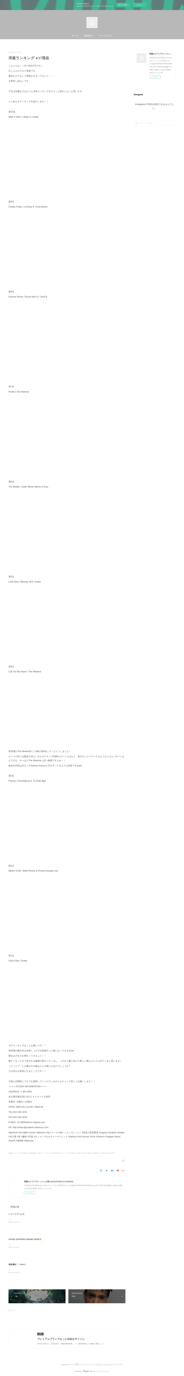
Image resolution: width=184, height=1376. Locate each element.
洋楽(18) (25, 1153)
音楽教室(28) (33, 1153)
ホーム (75, 35)
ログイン (139, 5)
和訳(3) (10, 1153)
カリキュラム (105, 35)
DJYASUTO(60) (55, 1153)
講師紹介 (88, 35)
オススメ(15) (18, 1153)
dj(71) (85, 1153)
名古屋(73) (79, 1153)
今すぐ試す (123, 5)
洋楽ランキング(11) (44, 1153)
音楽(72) (90, 1153)
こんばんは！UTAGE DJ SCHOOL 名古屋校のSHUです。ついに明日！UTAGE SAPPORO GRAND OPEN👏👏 (50, 1245)
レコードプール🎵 (16, 1214)
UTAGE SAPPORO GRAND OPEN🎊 (25, 1239)
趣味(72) (96, 1153)
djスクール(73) (65, 1153)
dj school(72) (111, 1153)
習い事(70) (103, 1153)
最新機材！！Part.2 (17, 1264)
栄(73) (73, 1153)
